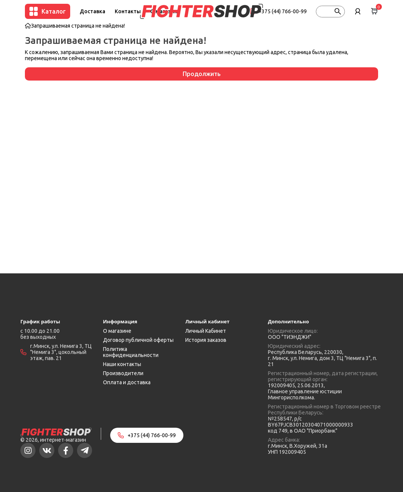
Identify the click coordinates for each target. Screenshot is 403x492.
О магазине (117, 331)
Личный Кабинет (205, 331)
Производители (123, 373)
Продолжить (202, 73)
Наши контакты (122, 364)
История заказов (205, 340)
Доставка (92, 11)
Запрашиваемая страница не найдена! (78, 26)
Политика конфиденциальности (130, 352)
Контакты (128, 11)
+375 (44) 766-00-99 (282, 11)
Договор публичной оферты (138, 340)
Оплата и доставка (127, 382)
